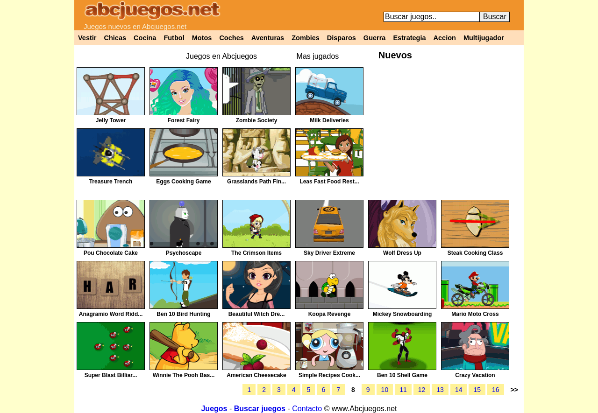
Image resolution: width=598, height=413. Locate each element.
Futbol (174, 38)
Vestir (87, 38)
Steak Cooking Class (475, 253)
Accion (445, 38)
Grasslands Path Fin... (256, 181)
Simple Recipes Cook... (329, 375)
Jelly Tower (111, 120)
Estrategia (409, 38)
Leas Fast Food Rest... (329, 181)
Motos (202, 38)
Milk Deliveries (329, 120)
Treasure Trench (111, 181)
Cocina (145, 38)
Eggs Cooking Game (183, 181)
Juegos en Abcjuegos (221, 56)
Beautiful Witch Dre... (256, 314)
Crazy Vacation (475, 375)
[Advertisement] (444, 132)
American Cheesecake (256, 375)
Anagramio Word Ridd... (110, 314)
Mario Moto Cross (474, 314)
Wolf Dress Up (402, 253)
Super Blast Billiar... (111, 375)
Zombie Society (257, 120)
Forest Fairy (184, 120)
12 (422, 389)
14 (459, 389)
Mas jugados (318, 56)
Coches (231, 38)
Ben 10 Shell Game (402, 375)
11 (403, 389)
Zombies (306, 38)
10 (385, 389)
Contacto (307, 409)
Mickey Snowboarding (402, 314)
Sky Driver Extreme (329, 253)
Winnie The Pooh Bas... (184, 375)
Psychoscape (184, 253)
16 (495, 389)
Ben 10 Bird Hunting (183, 314)
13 (440, 389)
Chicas (115, 38)
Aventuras (267, 38)
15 (477, 389)
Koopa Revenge (329, 314)
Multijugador (483, 38)
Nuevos (395, 55)
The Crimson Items (256, 253)
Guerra (374, 38)
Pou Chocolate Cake (111, 253)
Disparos (341, 38)
